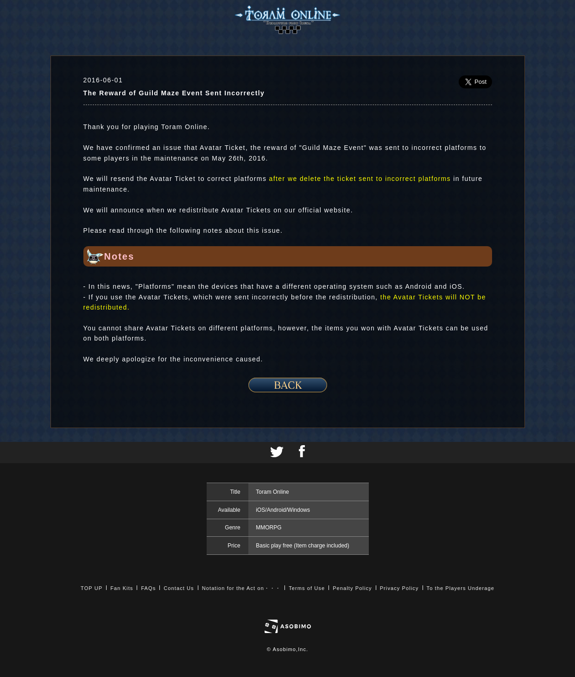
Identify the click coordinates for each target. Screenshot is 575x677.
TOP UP (91, 588)
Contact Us (179, 588)
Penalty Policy (352, 588)
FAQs (148, 588)
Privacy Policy (399, 588)
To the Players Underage (460, 588)
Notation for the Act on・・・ (241, 588)
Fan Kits (121, 588)
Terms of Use (307, 588)
